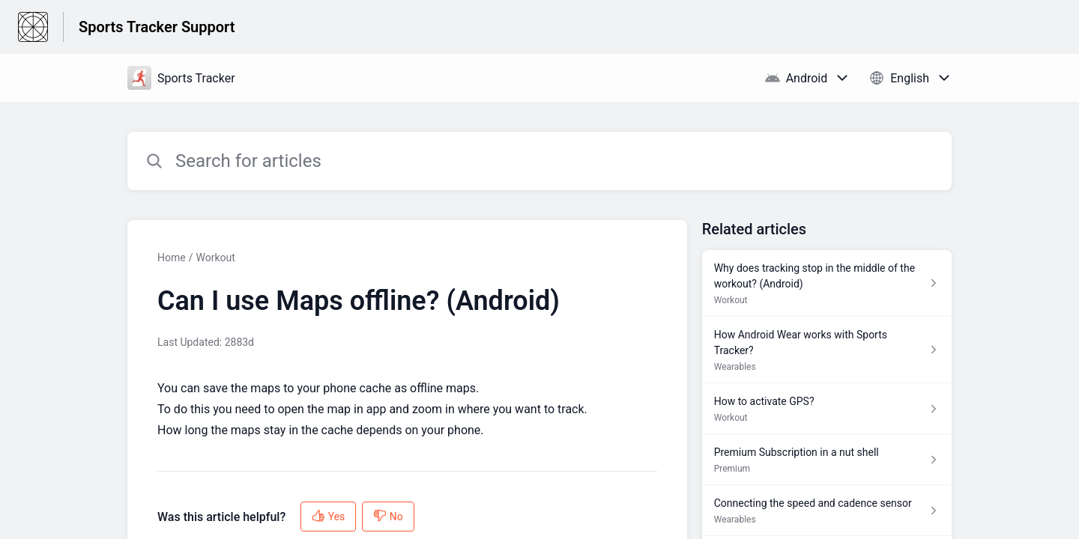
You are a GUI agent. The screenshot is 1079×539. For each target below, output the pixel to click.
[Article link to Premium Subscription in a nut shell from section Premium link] (827, 459)
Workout (215, 258)
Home (171, 258)
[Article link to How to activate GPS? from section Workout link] (827, 408)
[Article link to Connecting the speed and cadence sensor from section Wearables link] (827, 510)
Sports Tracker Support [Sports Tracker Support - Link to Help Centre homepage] (157, 27)
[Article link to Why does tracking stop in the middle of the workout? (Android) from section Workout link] (827, 283)
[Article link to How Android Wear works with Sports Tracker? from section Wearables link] (827, 350)
